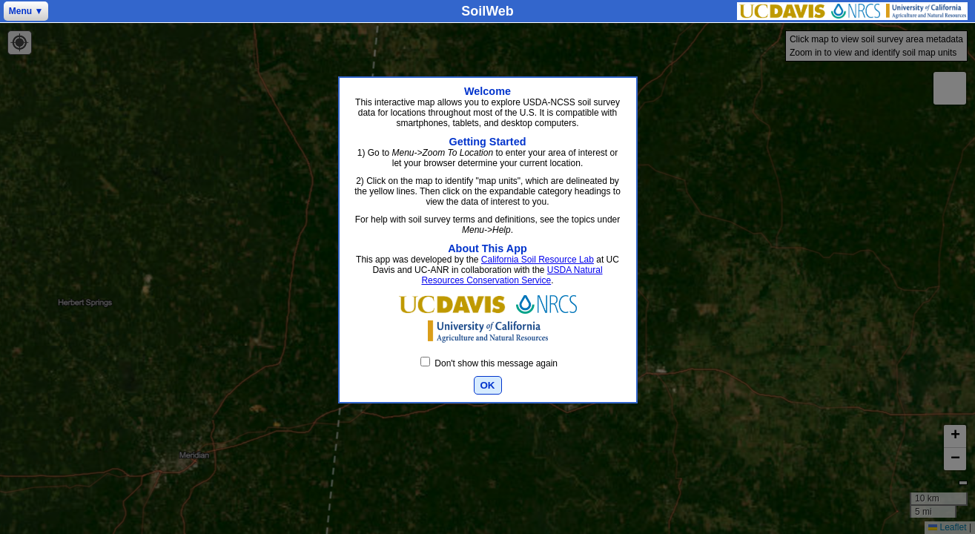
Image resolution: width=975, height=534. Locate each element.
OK (487, 385)
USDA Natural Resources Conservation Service (511, 275)
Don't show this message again (489, 363)
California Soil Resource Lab (537, 259)
